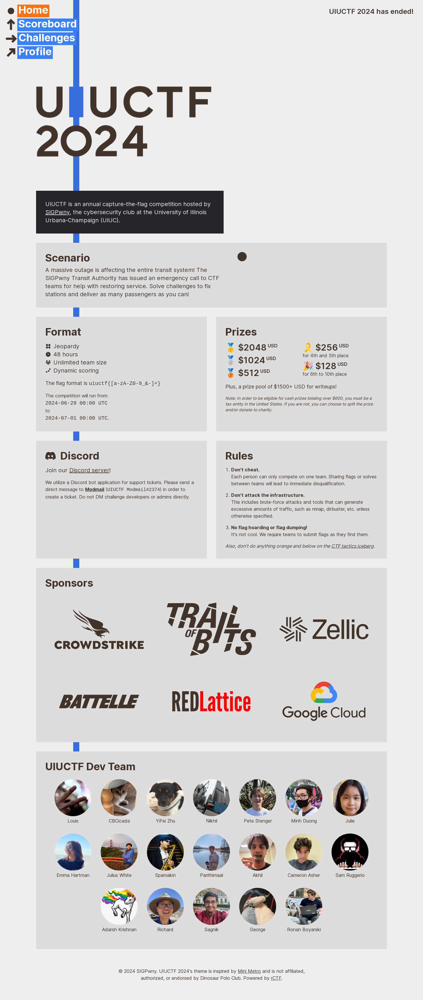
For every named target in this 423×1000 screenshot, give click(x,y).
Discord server (89, 470)
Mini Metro (249, 971)
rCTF (276, 978)
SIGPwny (57, 212)
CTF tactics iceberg (352, 546)
